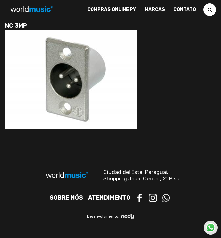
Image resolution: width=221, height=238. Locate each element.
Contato (184, 9)
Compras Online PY (111, 9)
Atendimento (109, 198)
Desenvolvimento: (110, 216)
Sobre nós (66, 198)
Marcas (155, 9)
